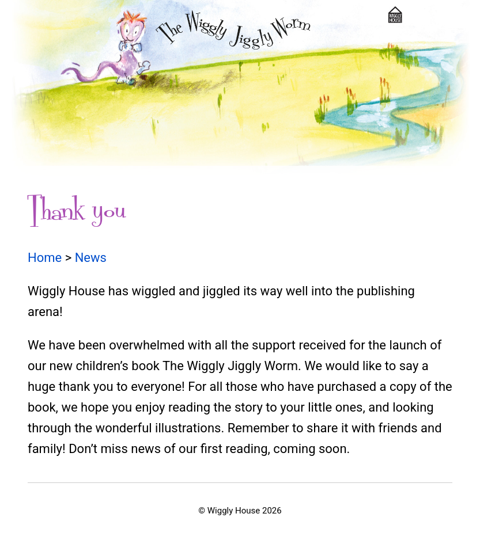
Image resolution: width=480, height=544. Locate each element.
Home (45, 257)
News (91, 257)
